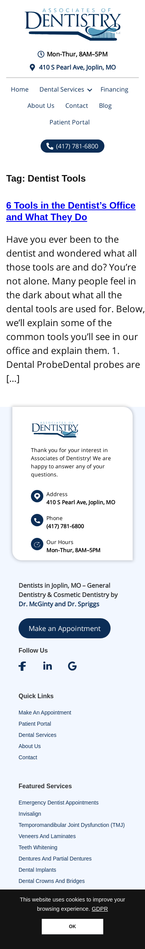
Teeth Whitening (38, 847)
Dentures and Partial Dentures (55, 858)
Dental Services (61, 89)
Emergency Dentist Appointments (59, 802)
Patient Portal (69, 122)
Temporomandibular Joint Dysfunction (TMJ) (72, 825)
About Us (41, 105)
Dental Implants (37, 870)
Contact (76, 105)
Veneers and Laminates (47, 836)
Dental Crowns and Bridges (52, 881)
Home (20, 89)
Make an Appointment (65, 628)
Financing (114, 89)
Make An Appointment (45, 712)
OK (72, 926)
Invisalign (30, 814)
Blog (105, 105)
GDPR (100, 909)
